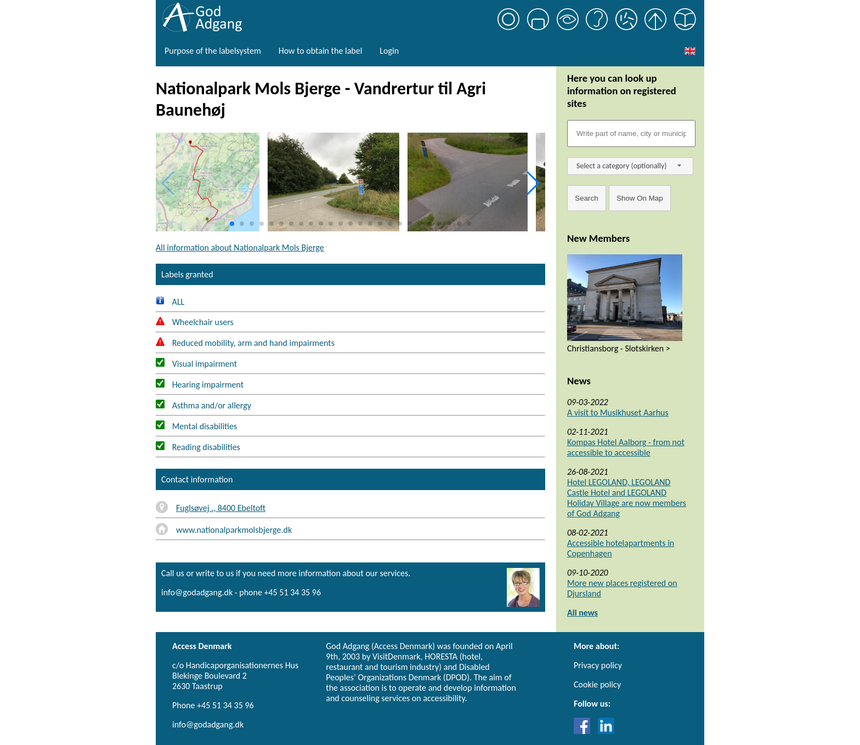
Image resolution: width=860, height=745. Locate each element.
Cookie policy (597, 684)
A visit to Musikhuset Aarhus (618, 412)
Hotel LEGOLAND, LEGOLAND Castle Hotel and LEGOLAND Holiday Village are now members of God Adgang (626, 498)
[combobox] (630, 166)
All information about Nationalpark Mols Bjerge (240, 247)
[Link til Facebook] (585, 731)
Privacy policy (598, 665)
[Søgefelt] (631, 133)
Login (389, 51)
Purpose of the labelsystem (213, 51)
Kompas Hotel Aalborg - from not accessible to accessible (625, 447)
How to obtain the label (321, 51)
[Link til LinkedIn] (606, 731)
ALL (170, 302)
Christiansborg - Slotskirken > (618, 348)
